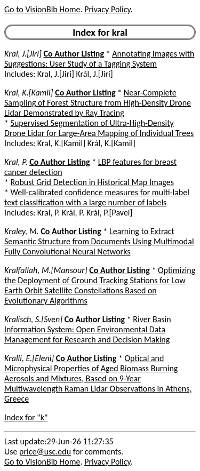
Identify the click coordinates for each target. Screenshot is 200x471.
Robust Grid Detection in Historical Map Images (92, 182)
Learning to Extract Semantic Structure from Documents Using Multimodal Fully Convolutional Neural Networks (99, 241)
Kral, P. (16, 162)
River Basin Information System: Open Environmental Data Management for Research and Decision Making (87, 329)
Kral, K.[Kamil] (28, 92)
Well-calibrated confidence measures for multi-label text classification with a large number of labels (96, 197)
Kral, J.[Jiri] (23, 54)
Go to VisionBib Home (42, 9)
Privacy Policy (107, 9)
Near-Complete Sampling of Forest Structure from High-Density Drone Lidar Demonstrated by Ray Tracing (97, 102)
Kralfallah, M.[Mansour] (45, 270)
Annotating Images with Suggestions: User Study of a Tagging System (99, 59)
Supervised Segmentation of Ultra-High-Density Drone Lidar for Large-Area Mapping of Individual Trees (99, 128)
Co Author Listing (74, 54)
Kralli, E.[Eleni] (29, 358)
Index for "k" (25, 417)
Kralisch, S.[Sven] (33, 319)
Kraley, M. (21, 231)
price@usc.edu (45, 451)
